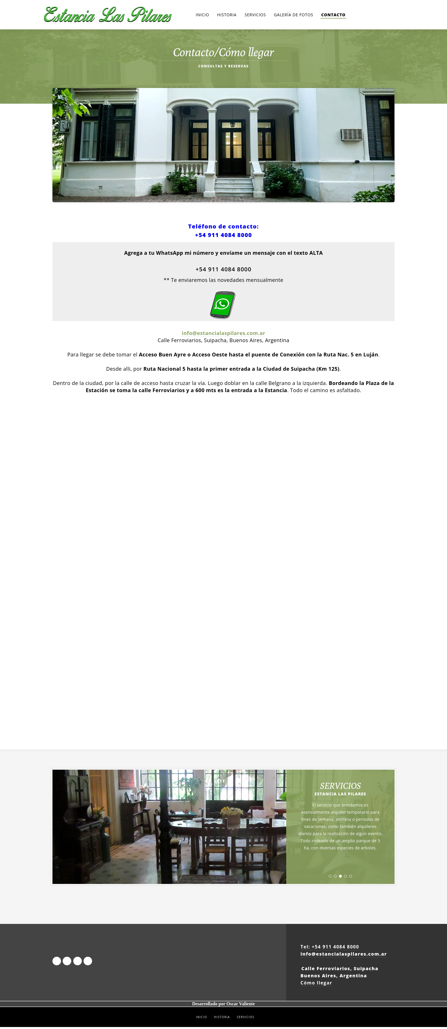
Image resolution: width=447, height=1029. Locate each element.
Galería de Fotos (293, 15)
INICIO (201, 1019)
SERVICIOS (246, 1019)
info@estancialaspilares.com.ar (223, 335)
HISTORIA (222, 1019)
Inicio (202, 15)
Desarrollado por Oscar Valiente (223, 1005)
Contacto (333, 15)
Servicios (255, 15)
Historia (227, 15)
